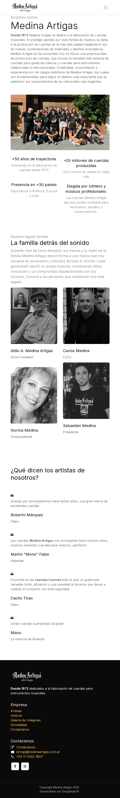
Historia (16, 715)
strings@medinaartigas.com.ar (38, 752)
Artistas (16, 711)
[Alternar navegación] (106, 7)
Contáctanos (20, 729)
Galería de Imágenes (26, 720)
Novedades (19, 725)
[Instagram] (25, 766)
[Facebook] (15, 766)
